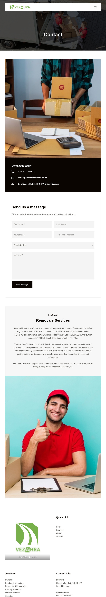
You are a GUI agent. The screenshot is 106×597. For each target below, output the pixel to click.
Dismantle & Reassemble (16, 586)
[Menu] (95, 7)
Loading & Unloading (14, 583)
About (58, 533)
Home (58, 527)
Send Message (22, 285)
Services (59, 530)
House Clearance (12, 593)
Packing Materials (13, 589)
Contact (59, 536)
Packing (8, 580)
